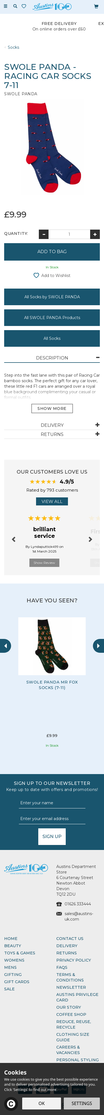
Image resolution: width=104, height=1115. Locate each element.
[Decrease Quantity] (44, 234)
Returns (66, 952)
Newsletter (71, 987)
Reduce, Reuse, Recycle (73, 1024)
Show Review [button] (44, 563)
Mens (10, 967)
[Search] (15, 6)
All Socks (52, 338)
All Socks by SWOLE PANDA (52, 296)
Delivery (66, 945)
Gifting (13, 974)
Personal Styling (77, 1059)
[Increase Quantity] (95, 234)
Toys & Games (19, 952)
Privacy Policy (73, 960)
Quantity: (16, 233)
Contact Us (69, 938)
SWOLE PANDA (20, 93)
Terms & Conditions (70, 977)
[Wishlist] (25, 6)
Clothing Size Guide (72, 1037)
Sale (9, 988)
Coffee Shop (71, 1014)
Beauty (12, 945)
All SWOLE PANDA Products (52, 317)
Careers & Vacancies (68, 1050)
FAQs (61, 967)
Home (10, 938)
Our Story (68, 1007)
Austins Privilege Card (77, 997)
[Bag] (96, 6)
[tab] (52, 358)
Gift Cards (16, 981)
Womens (14, 960)
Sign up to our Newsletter (52, 786)
